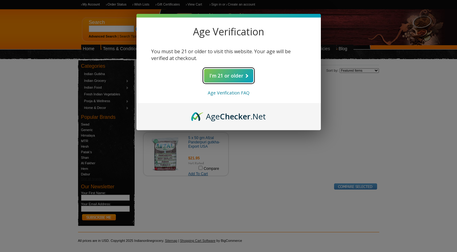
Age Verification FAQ (229, 93)
